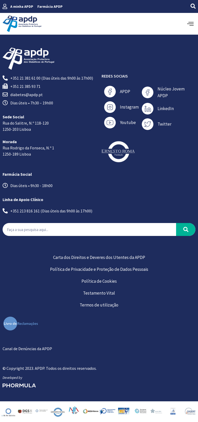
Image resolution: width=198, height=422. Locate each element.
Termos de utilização (99, 305)
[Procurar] (185, 229)
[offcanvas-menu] (190, 23)
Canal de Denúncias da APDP (27, 348)
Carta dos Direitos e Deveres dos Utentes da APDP (99, 257)
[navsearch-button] (186, 6)
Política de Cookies (99, 281)
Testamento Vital (99, 293)
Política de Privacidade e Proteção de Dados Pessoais (99, 269)
